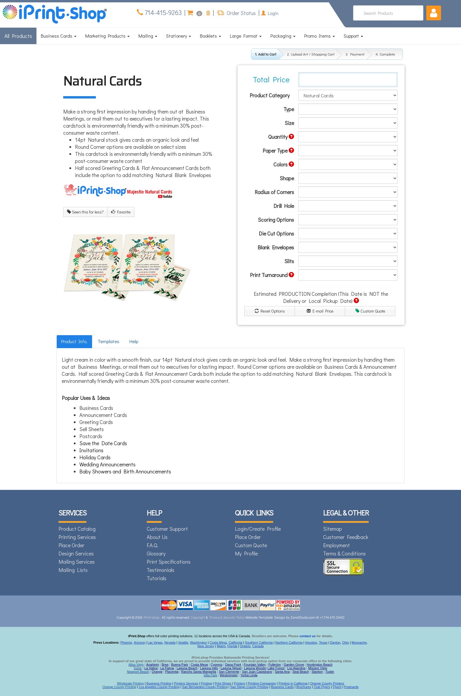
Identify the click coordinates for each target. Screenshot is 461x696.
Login (269, 13)
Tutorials (156, 578)
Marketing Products (107, 36)
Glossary (156, 553)
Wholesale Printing (130, 683)
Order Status (241, 12)
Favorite (121, 212)
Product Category (270, 95)
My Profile (246, 553)
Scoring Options (276, 219)
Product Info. (74, 341)
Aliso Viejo (135, 664)
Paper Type (278, 150)
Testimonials (160, 569)
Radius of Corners (274, 192)
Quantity (281, 136)
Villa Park (210, 675)
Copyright (198, 617)
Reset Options (270, 311)
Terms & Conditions (344, 553)
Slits (289, 261)
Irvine (138, 668)
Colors (283, 164)
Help (133, 341)
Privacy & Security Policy (227, 617)
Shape (287, 178)
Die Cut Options (276, 233)
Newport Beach (138, 671)
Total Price (271, 79)
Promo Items (319, 36)
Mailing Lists (73, 569)
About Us (157, 536)
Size (289, 122)
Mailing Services (77, 561)
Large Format (246, 36)
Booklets (210, 36)
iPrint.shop (151, 617)
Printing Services (77, 536)
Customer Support (167, 528)
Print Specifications (169, 561)
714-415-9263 (162, 12)
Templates (108, 341)
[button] (433, 13)
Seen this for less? (85, 212)
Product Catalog (77, 528)
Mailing (147, 36)
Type (288, 109)
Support (353, 36)
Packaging (282, 36)
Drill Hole (283, 205)
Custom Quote (370, 311)
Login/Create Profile (258, 528)
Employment (336, 545)
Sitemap (332, 528)
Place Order (71, 545)
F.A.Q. (152, 545)
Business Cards (58, 36)
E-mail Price (320, 311)
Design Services (76, 553)
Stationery (178, 36)
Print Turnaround (272, 274)
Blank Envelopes (276, 247)
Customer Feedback (345, 536)
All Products (18, 35)
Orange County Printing (119, 687)
